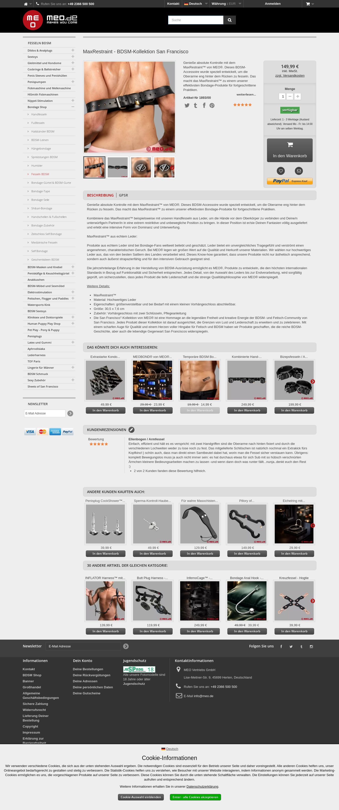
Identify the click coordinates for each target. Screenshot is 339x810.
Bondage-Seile (40, 200)
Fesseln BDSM (40, 174)
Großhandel (32, 688)
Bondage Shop (37, 107)
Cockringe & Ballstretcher (44, 69)
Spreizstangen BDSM (44, 157)
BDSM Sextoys (37, 311)
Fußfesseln (38, 123)
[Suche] (229, 20)
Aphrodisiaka (36, 349)
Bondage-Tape (40, 191)
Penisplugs (35, 336)
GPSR (123, 196)
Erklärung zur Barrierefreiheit (34, 742)
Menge (290, 89)
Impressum (31, 733)
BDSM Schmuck (38, 374)
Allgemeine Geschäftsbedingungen (41, 696)
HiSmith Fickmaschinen (43, 94)
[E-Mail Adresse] (44, 413)
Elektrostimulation (40, 292)
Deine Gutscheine (87, 694)
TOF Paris (34, 361)
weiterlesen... (246, 94)
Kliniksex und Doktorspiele (45, 317)
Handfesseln (39, 114)
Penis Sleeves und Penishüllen (47, 75)
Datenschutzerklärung (202, 786)
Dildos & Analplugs (40, 50)
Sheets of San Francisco (43, 386)
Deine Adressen (85, 682)
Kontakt (173, 4)
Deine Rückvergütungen (92, 676)
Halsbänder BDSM (42, 131)
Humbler (36, 165)
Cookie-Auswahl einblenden (141, 797)
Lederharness (36, 355)
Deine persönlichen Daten (93, 688)
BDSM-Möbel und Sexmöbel (46, 286)
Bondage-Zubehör (42, 225)
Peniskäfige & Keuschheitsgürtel (48, 273)
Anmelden (273, 4)
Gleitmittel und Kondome (44, 63)
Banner (28, 682)
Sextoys (33, 57)
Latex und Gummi (39, 342)
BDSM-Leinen (40, 140)
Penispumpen (37, 82)
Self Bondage (39, 251)
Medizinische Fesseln (44, 242)
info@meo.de (204, 697)
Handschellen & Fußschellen (49, 217)
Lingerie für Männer (41, 367)
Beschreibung (100, 196)
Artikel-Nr (190, 98)
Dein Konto (82, 661)
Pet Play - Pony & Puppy (43, 330)
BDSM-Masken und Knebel (45, 267)
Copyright (30, 727)
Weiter (172, 167)
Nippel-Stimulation (40, 101)
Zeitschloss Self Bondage (46, 234)
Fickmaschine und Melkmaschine (49, 88)
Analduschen (36, 279)
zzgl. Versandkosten (289, 75)
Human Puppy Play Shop (44, 323)
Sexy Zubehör (37, 380)
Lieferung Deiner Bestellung (36, 719)
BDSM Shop (32, 676)
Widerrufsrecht (34, 711)
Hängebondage (41, 148)
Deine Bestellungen (88, 670)
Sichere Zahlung (35, 705)
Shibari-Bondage (41, 208)
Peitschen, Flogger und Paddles (48, 298)
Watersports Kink (39, 305)
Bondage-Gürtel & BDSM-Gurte (51, 182)
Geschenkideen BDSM (45, 259)
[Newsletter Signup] (70, 413)
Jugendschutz (134, 685)
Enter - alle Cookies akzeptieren (195, 797)
